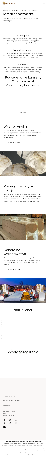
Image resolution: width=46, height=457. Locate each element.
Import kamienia (9, 415)
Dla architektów (9, 411)
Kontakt (6, 403)
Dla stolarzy (8, 413)
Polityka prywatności (11, 400)
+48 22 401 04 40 (9, 396)
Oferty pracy (8, 409)
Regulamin (7, 405)
